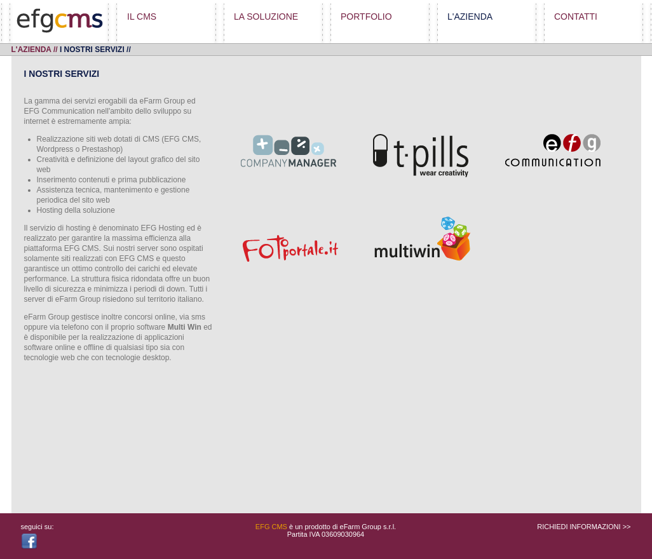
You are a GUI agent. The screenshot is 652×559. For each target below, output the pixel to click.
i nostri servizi (92, 49)
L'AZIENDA (469, 16)
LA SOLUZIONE (266, 16)
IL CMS (141, 16)
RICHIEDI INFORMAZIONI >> (583, 526)
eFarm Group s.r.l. (368, 526)
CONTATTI (575, 16)
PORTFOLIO (366, 16)
